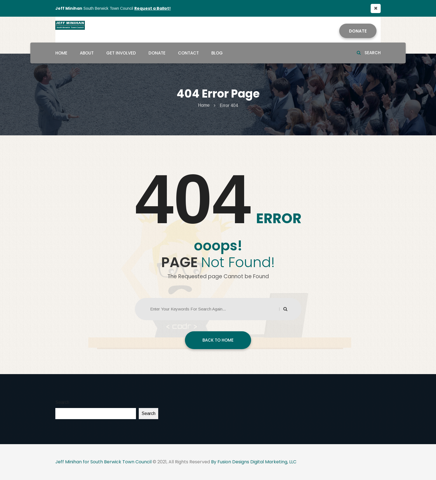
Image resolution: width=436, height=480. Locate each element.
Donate (358, 31)
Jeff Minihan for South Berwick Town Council (103, 462)
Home (61, 53)
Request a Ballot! (152, 8)
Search (369, 53)
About (87, 53)
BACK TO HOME (218, 340)
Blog (217, 53)
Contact (188, 53)
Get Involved (121, 53)
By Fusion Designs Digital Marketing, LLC (253, 462)
